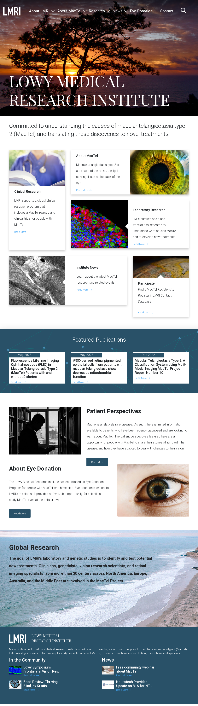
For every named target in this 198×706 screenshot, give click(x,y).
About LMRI (39, 11)
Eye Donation (141, 11)
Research (97, 11)
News (117, 11)
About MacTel (69, 11)
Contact (166, 11)
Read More (22, 231)
